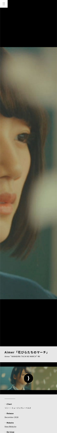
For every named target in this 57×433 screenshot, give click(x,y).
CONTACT (39, 396)
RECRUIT (25, 396)
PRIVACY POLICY (13, 411)
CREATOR (46, 391)
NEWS (8, 391)
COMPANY (10, 396)
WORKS (19, 391)
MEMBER (32, 391)
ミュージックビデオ (12, 158)
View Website (10, 149)
